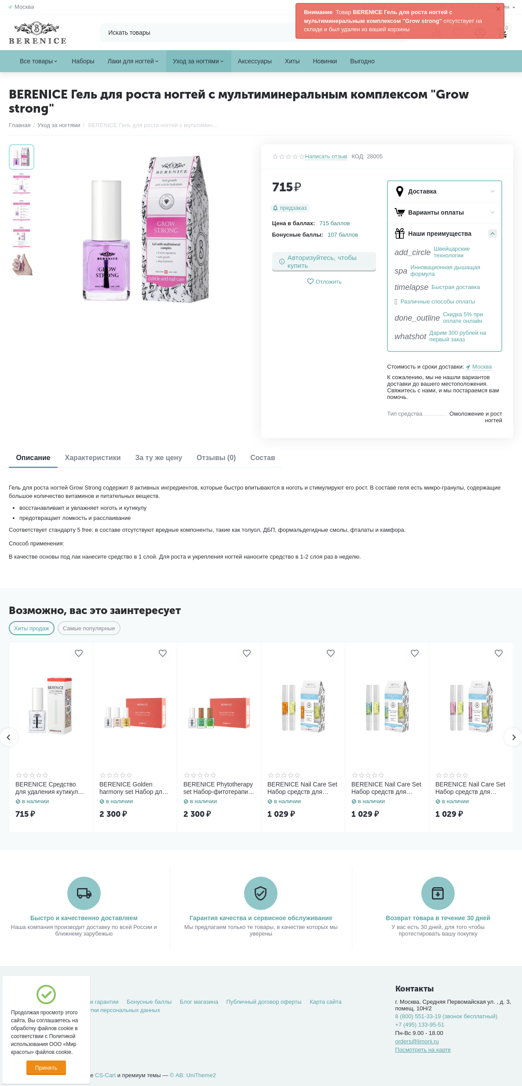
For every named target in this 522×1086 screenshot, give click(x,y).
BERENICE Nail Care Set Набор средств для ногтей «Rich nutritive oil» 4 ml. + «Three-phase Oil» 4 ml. (386, 788)
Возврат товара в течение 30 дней (438, 917)
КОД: (358, 156)
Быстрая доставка (455, 287)
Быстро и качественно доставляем (84, 917)
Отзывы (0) (227, 457)
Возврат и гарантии (92, 1001)
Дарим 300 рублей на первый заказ (457, 336)
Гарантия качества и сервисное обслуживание (261, 917)
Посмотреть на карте (423, 1049)
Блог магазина (199, 1001)
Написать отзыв (326, 157)
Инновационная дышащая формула (445, 270)
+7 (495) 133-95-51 (420, 1024)
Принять (46, 1067)
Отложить (324, 281)
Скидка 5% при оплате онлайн (463, 317)
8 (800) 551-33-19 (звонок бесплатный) (446, 1016)
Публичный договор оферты (264, 1001)
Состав (277, 457)
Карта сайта (326, 1001)
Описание (35, 457)
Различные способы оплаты (438, 302)
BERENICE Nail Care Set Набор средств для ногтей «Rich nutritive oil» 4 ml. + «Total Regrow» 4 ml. (302, 788)
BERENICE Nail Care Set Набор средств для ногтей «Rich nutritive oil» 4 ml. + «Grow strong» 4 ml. (470, 788)
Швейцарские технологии (452, 252)
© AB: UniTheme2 (193, 1075)
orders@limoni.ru (417, 1041)
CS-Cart (105, 1075)
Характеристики (97, 457)
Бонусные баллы (149, 1001)
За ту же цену (166, 457)
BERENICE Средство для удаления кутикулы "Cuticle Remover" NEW (48, 788)
